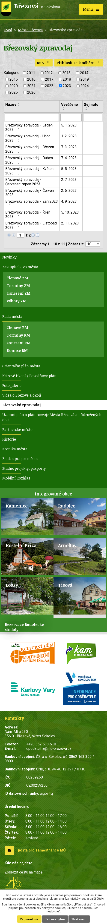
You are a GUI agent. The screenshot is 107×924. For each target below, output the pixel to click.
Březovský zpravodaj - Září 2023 (31, 203)
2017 (49, 79)
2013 (66, 73)
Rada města (12, 316)
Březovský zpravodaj (21, 404)
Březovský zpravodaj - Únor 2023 (27, 138)
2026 (31, 92)
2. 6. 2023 (69, 190)
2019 (84, 79)
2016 (31, 79)
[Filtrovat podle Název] (32, 117)
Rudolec (66, 506)
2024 (84, 86)
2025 (13, 92)
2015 (13, 79)
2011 (31, 73)
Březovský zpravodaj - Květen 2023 (29, 171)
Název (10, 104)
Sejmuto (91, 104)
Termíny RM (18, 335)
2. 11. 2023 (70, 223)
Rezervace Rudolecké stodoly (24, 627)
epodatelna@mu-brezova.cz (48, 748)
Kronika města (14, 448)
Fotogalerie (11, 385)
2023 (67, 86)
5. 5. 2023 (69, 169)
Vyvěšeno (69, 104)
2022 (49, 86)
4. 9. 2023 (69, 201)
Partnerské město (17, 429)
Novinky (9, 257)
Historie (9, 439)
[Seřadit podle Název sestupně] (18, 105)
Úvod (8, 29)
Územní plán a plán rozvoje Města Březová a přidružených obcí (51, 417)
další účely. (96, 898)
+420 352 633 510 (41, 744)
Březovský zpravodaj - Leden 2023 (29, 127)
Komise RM (17, 350)
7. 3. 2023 (69, 147)
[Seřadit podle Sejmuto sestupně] (86, 109)
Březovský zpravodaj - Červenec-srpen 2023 (26, 181)
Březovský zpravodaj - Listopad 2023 (31, 225)
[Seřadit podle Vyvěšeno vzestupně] (63, 108)
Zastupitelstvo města (20, 266)
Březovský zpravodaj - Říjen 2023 (27, 214)
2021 (31, 86)
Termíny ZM (18, 285)
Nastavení (79, 919)
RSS (43, 62)
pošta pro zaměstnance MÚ (42, 850)
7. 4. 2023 (69, 158)
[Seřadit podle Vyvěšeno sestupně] (63, 109)
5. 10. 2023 (70, 212)
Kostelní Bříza (21, 545)
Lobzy (12, 585)
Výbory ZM (17, 300)
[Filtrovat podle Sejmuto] (92, 117)
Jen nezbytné (55, 919)
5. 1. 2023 (69, 125)
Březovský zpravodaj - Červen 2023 (29, 192)
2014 (84, 73)
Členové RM (17, 327)
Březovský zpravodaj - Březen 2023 (29, 149)
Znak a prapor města (20, 458)
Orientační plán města (21, 366)
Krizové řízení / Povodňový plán (29, 375)
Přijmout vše (29, 919)
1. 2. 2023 (69, 136)
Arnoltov (67, 545)
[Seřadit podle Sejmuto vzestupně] (86, 108)
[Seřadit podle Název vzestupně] (18, 103)
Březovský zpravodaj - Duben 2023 (29, 160)
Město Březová (30, 29)
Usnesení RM (18, 342)
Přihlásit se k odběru (78, 62)
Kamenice (17, 506)
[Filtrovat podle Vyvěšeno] (71, 117)
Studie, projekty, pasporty (24, 468)
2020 (13, 86)
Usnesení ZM (18, 293)
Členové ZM (17, 278)
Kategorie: (12, 72)
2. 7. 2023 (69, 179)
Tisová (65, 585)
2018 (67, 79)
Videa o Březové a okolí (21, 395)
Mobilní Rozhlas (16, 478)
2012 (49, 73)
